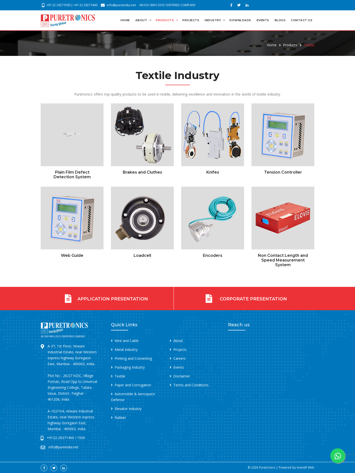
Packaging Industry (130, 367)
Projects (190, 20)
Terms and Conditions (191, 385)
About (141, 20)
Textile (120, 376)
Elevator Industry (128, 408)
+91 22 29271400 (85, 5)
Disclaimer (181, 376)
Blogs (280, 20)
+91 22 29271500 (58, 5)
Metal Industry (126, 349)
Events (263, 20)
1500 (81, 437)
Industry (213, 20)
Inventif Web (305, 467)
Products (165, 20)
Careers (179, 358)
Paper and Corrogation (133, 385)
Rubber (120, 417)
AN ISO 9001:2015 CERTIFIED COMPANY (167, 5)
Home (125, 20)
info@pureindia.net (121, 5)
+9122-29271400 (60, 437)
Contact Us (301, 20)
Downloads (240, 20)
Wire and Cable (127, 340)
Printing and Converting (133, 358)
